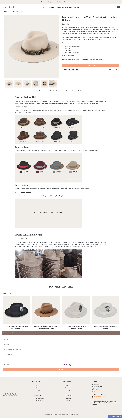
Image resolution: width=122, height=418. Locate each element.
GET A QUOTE (91, 65)
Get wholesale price (115, 416)
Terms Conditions (40, 398)
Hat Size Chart (113, 69)
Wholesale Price (70, 91)
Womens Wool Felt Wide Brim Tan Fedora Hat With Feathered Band (46, 327)
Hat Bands (67, 400)
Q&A (62, 91)
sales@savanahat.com (99, 396)
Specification (54, 91)
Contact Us (38, 395)
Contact (77, 7)
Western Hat (68, 395)
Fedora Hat (19, 11)
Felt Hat (11, 11)
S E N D (61, 369)
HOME (5, 11)
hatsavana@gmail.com (99, 398)
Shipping (37, 390)
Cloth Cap (67, 390)
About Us (60, 7)
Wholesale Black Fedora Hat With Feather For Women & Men (16, 327)
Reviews (80, 91)
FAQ (66, 7)
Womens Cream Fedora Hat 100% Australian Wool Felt (76, 327)
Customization (43, 91)
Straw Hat (67, 387)
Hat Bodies (68, 398)
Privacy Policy (39, 400)
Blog (71, 7)
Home (43, 7)
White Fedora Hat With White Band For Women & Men (105, 327)
